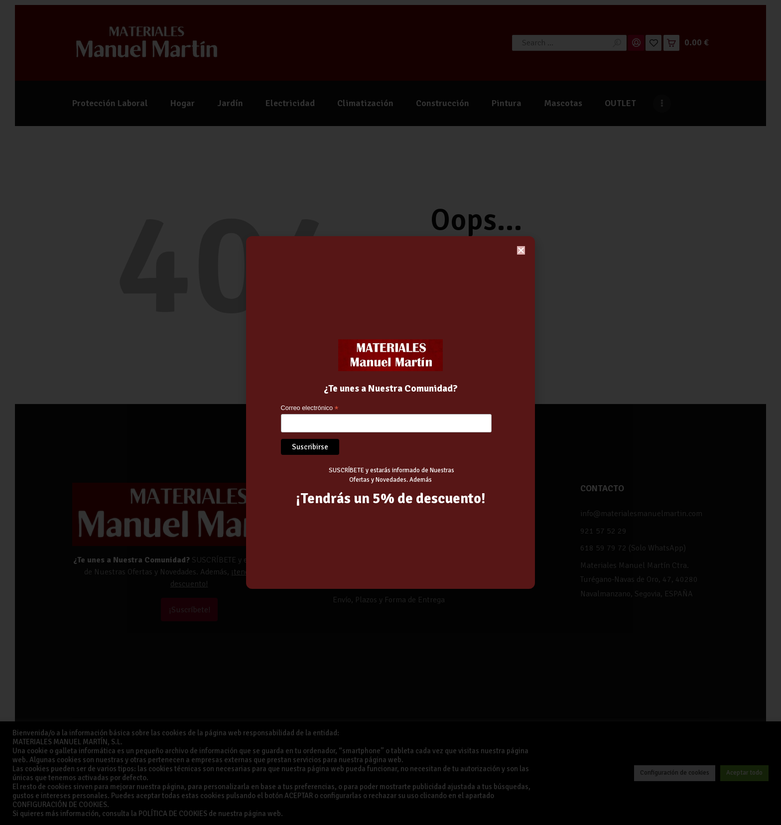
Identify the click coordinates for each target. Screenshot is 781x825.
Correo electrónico (310, 408)
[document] (390, 412)
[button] (521, 250)
